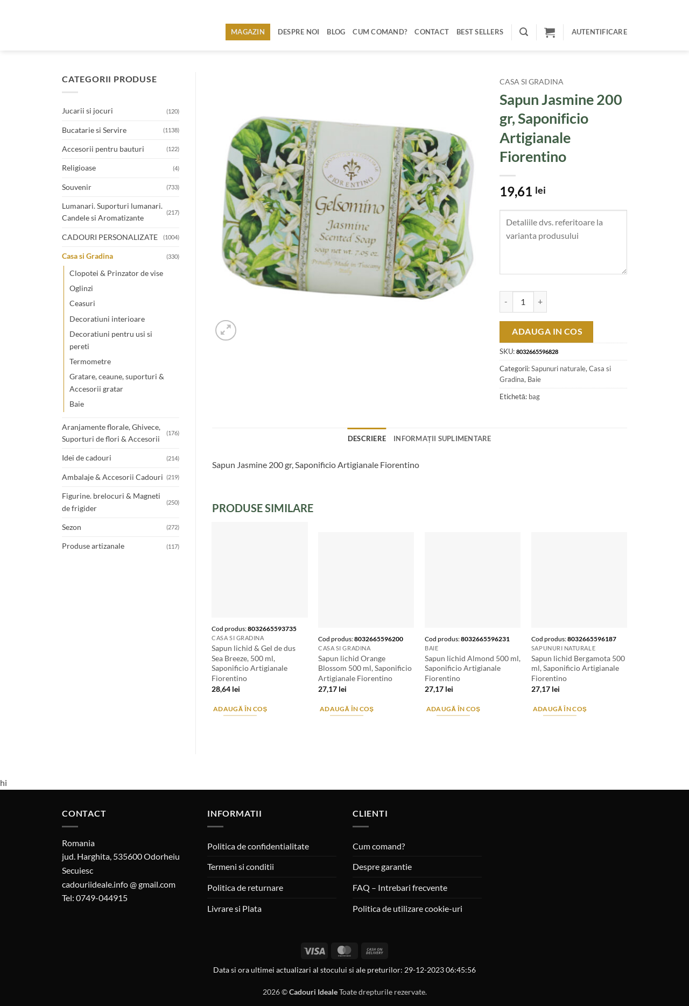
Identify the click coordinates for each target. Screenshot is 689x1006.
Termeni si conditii (240, 866)
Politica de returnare (245, 887)
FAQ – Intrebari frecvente (400, 887)
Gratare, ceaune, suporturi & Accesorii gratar (116, 382)
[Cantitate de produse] (523, 302)
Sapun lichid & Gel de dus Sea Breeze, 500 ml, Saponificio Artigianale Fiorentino (254, 663)
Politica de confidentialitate (258, 846)
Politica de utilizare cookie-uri (407, 908)
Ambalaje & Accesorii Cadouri (112, 476)
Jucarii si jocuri (87, 110)
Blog (336, 31)
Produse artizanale (93, 545)
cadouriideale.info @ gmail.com (118, 884)
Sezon (71, 527)
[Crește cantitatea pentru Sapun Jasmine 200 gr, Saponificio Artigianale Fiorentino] (540, 302)
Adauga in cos (547, 331)
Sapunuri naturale (558, 368)
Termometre (90, 361)
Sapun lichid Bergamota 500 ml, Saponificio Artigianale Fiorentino (578, 668)
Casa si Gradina (87, 255)
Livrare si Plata (234, 908)
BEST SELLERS (479, 31)
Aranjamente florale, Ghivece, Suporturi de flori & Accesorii (111, 432)
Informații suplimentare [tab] (442, 438)
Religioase (79, 167)
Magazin (248, 31)
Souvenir (77, 187)
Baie (76, 403)
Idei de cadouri (86, 457)
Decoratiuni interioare (107, 318)
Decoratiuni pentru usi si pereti (110, 339)
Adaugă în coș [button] (240, 708)
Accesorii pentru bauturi (103, 148)
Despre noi (299, 31)
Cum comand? (380, 31)
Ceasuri (82, 303)
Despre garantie (382, 866)
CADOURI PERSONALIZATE (110, 237)
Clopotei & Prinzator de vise (116, 273)
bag (534, 396)
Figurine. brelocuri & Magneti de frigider (111, 501)
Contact (431, 31)
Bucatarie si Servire (94, 129)
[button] (523, 32)
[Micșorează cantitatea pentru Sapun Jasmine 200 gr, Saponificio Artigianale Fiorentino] (506, 302)
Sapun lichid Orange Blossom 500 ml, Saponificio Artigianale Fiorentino (365, 668)
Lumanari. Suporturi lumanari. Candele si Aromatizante (112, 211)
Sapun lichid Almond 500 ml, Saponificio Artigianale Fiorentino (473, 668)
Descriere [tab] (367, 438)
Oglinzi (81, 288)
